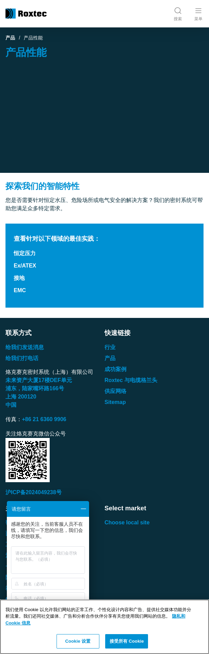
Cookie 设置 (77, 641)
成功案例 (115, 369)
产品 (10, 37)
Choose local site (127, 522)
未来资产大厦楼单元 (38, 380)
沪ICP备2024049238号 (33, 492)
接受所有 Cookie (127, 641)
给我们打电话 (21, 358)
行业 (109, 347)
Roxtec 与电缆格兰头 (130, 380)
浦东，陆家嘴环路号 (34, 388)
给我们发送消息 (24, 347)
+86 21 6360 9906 (44, 419)
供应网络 (115, 391)
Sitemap (115, 402)
